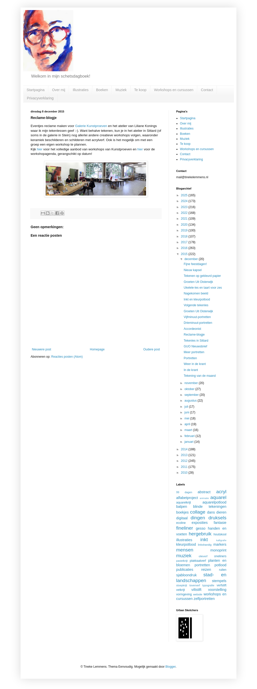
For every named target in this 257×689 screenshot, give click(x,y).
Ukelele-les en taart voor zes (203, 287)
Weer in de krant (195, 364)
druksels (217, 517)
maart (188, 430)
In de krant (191, 370)
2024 (184, 201)
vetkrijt (180, 590)
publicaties (184, 570)
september (192, 395)
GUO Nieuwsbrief (195, 346)
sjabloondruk (186, 575)
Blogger (170, 666)
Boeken (102, 90)
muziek (183, 555)
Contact (207, 90)
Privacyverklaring (40, 98)
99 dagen (184, 492)
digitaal (182, 518)
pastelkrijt (182, 560)
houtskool (220, 534)
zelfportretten (204, 599)
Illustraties (81, 90)
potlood (220, 565)
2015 (184, 254)
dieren (221, 512)
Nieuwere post (41, 349)
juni (187, 412)
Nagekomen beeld (196, 293)
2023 (184, 207)
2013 (184, 455)
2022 (184, 213)
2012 (184, 461)
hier (39, 149)
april (187, 424)
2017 (184, 242)
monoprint (218, 550)
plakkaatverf (198, 560)
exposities (199, 523)
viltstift (196, 590)
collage (197, 512)
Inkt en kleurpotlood (197, 299)
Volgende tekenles (196, 305)
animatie (204, 498)
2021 (184, 218)
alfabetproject (187, 498)
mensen (184, 549)
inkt (204, 539)
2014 (184, 449)
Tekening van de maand (200, 376)
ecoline (181, 523)
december (191, 259)
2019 (184, 230)
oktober (189, 389)
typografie (208, 585)
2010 (184, 472)
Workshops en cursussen (174, 90)
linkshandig (205, 544)
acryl (221, 491)
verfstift (221, 585)
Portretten (190, 358)
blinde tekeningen (209, 507)
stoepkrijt (181, 585)
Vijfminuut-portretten (197, 317)
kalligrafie (221, 540)
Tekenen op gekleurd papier (202, 276)
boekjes (182, 512)
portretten (202, 565)
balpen (181, 507)
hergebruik (200, 533)
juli (186, 406)
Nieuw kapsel (193, 270)
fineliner (184, 528)
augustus (191, 400)
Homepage (97, 349)
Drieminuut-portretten (198, 323)
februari (190, 436)
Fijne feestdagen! (195, 264)
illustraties (184, 540)
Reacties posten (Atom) (67, 356)
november (191, 383)
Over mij (58, 90)
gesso (200, 528)
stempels (219, 581)
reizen (206, 570)
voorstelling (217, 590)
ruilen (222, 570)
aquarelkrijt (183, 502)
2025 (184, 195)
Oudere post (151, 349)
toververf (194, 585)
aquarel (218, 497)
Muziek (120, 90)
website (197, 594)
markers (219, 544)
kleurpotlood (186, 544)
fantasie (220, 523)
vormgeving (184, 594)
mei (187, 418)
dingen (198, 517)
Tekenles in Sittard (196, 340)
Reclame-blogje (194, 334)
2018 (184, 236)
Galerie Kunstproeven (91, 126)
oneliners (220, 556)
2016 (184, 248)
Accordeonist (192, 329)
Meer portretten (194, 352)
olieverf (203, 556)
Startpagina (36, 90)
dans (211, 512)
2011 (184, 467)
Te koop (140, 90)
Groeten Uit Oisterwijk (198, 282)
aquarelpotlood (214, 502)
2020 (184, 224)
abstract (204, 492)
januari (189, 442)
